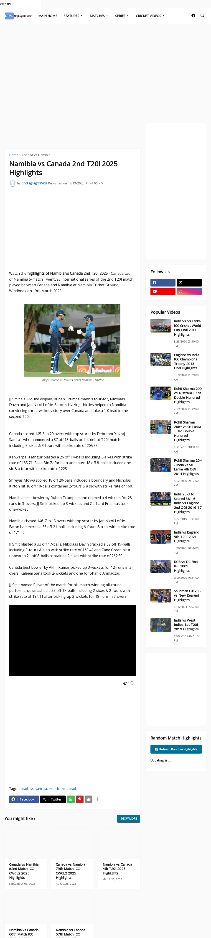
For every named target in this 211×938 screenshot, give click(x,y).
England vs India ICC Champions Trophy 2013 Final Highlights (186, 361)
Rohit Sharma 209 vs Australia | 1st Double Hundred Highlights (188, 395)
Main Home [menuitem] (47, 16)
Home (13, 155)
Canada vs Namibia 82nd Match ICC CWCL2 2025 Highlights (23, 871)
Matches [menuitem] (97, 16)
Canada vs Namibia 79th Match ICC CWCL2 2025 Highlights (70, 871)
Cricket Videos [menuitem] (148, 16)
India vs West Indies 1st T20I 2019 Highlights (186, 624)
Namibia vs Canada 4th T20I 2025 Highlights (117, 868)
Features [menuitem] (71, 16)
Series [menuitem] (120, 16)
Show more (128, 818)
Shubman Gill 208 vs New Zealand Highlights (187, 595)
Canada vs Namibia (36, 155)
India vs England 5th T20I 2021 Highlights (186, 536)
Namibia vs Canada (63, 788)
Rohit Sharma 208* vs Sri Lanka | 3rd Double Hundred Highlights (187, 431)
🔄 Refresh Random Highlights (176, 749)
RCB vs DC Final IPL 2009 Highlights (186, 566)
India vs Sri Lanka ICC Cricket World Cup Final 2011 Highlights (187, 328)
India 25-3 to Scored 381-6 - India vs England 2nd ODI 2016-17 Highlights (188, 503)
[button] (193, 16)
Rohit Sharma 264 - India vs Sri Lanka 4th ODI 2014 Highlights (188, 467)
